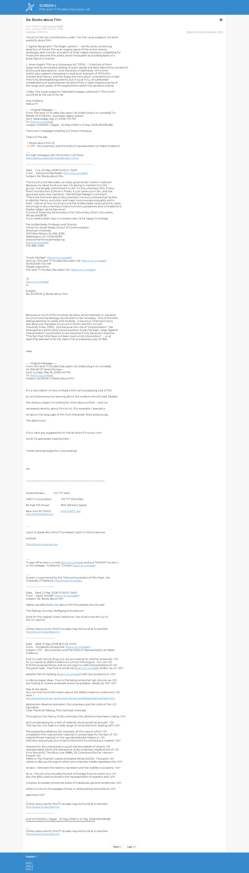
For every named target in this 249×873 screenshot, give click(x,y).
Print (220, 31)
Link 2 (29, 865)
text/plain (31, 31)
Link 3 (29, 868)
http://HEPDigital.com (40, 514)
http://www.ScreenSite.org (42, 631)
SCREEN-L (48, 6)
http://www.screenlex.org (42, 544)
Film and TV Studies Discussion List (64, 9)
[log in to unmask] (53, 26)
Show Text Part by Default (201, 31)
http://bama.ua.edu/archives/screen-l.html (52, 158)
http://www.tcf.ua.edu (68, 580)
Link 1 (29, 862)
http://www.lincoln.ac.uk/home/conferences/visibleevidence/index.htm (70, 698)
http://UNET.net (70, 511)
